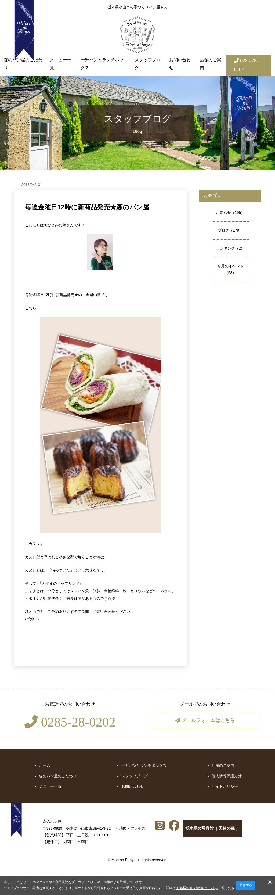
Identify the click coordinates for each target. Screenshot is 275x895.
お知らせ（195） (230, 212)
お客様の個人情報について (195, 888)
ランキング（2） (230, 248)
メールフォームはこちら (205, 720)
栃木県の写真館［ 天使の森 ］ (186, 829)
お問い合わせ (180, 63)
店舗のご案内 (210, 63)
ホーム (44, 765)
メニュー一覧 (60, 63)
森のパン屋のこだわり (23, 63)
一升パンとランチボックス (102, 63)
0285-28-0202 (69, 722)
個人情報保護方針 (227, 776)
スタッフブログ (148, 63)
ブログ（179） (230, 230)
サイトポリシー (225, 786)
